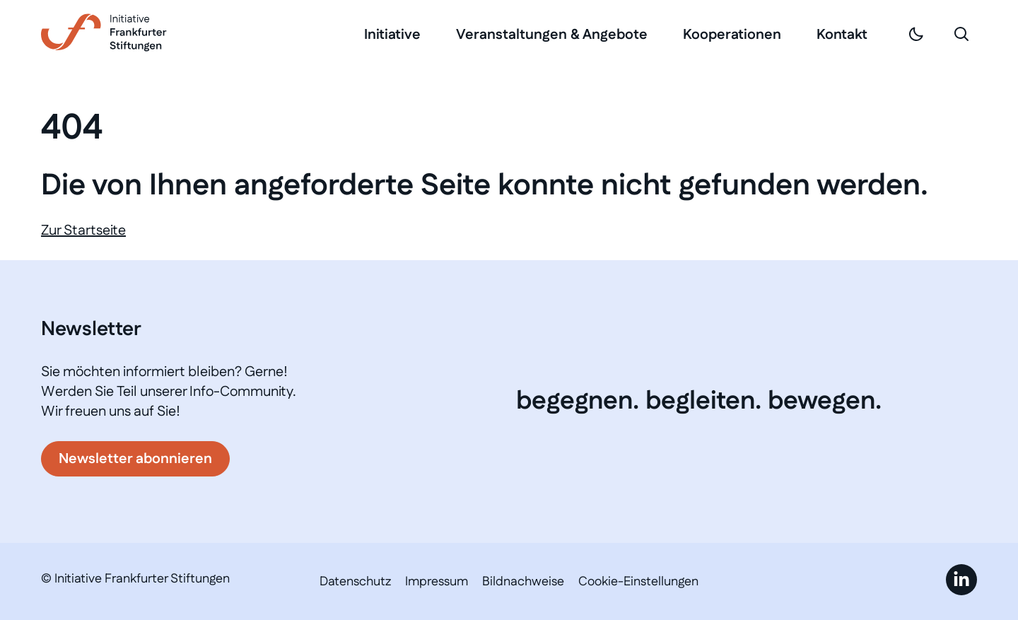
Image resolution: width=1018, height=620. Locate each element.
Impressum (436, 581)
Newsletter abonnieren (135, 459)
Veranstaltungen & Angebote (552, 35)
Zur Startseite (83, 230)
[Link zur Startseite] (104, 32)
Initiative (392, 35)
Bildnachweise (523, 581)
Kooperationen (732, 35)
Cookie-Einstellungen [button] (638, 581)
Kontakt (842, 35)
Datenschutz (355, 581)
